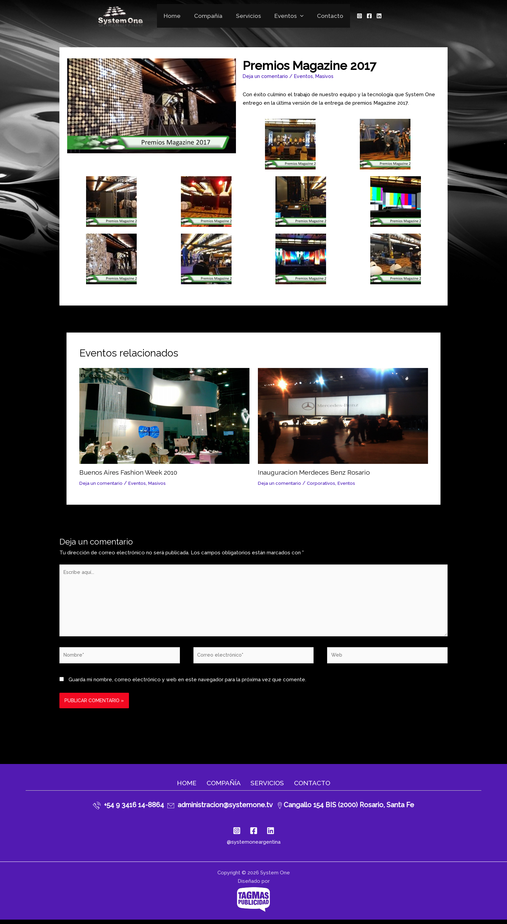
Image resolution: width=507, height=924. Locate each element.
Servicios (248, 15)
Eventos (286, 16)
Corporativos (323, 483)
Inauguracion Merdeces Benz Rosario (316, 472)
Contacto (326, 15)
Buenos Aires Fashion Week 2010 (130, 472)
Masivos (328, 76)
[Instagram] (354, 16)
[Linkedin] (374, 16)
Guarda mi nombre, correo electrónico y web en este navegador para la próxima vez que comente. (187, 684)
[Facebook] (364, 16)
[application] (298, 16)
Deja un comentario (266, 76)
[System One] (125, 15)
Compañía (210, 15)
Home (176, 15)
